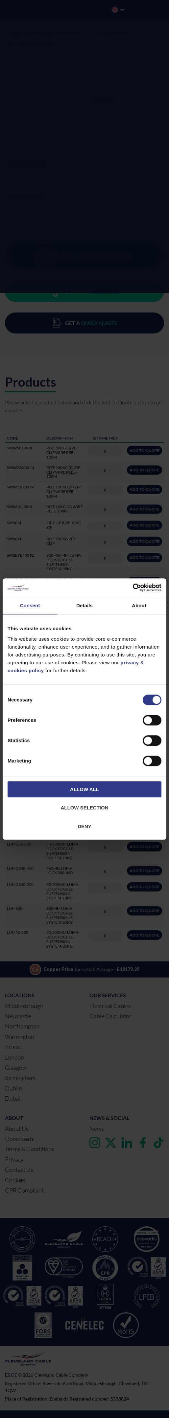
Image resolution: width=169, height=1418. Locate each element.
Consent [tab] (30, 605)
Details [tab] (84, 605)
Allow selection (85, 807)
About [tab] (139, 605)
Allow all (84, 789)
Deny (84, 826)
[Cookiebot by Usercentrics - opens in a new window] (132, 587)
